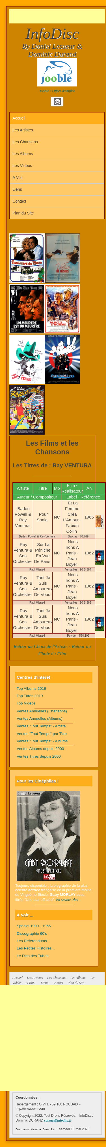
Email (57, 101)
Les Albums (22, 153)
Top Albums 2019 (31, 688)
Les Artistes (22, 130)
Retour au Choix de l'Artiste (41, 646)
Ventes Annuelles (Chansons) (42, 711)
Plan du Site (23, 213)
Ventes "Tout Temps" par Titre (42, 734)
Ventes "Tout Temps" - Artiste (41, 726)
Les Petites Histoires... (36, 948)
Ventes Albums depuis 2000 (40, 749)
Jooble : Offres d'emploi (57, 91)
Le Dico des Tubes (32, 956)
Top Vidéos (26, 703)
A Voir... (31, 983)
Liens (17, 189)
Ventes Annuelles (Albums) (39, 718)
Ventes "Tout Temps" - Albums (42, 741)
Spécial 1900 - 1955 (34, 926)
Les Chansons (25, 142)
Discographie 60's (32, 933)
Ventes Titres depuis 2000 (39, 756)
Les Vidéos (22, 165)
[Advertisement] (57, 16)
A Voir (17, 177)
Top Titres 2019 (30, 696)
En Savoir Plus (67, 899)
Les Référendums (32, 941)
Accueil (18, 118)
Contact (19, 201)
